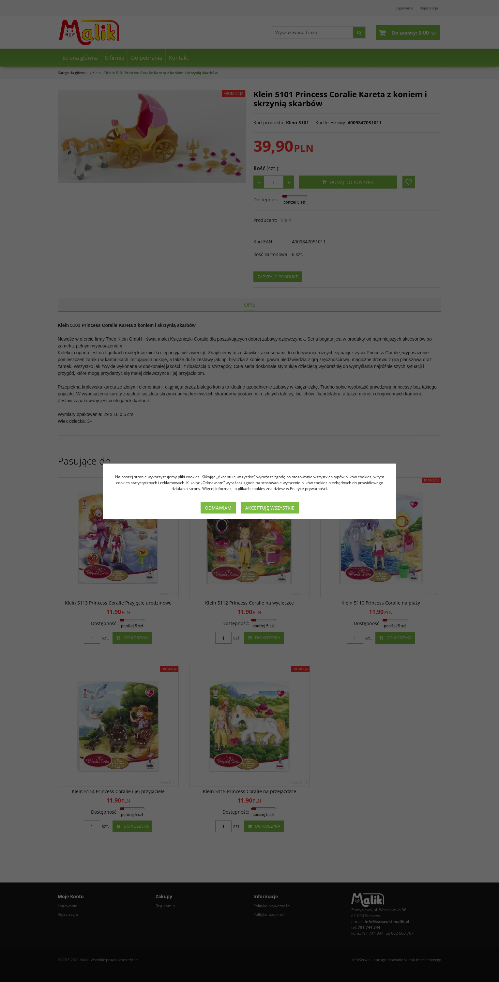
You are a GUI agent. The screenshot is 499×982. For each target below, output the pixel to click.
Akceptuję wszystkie (270, 508)
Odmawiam (218, 508)
